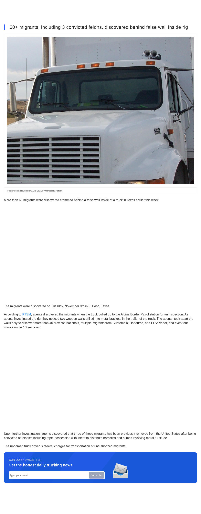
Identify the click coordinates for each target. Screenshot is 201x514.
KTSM (26, 314)
